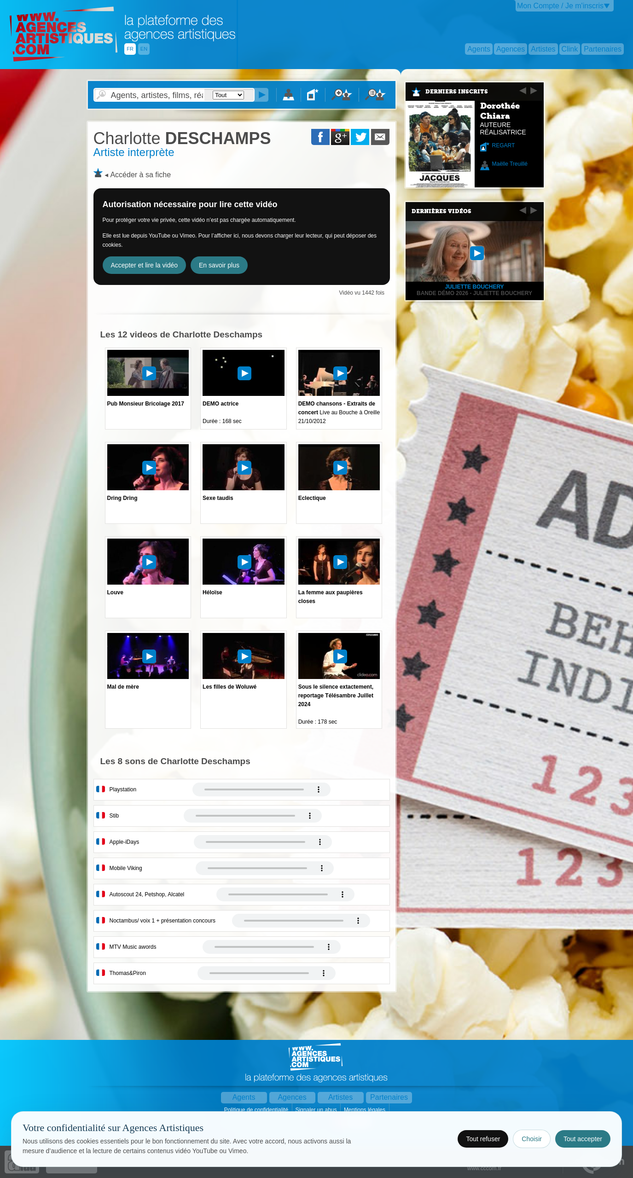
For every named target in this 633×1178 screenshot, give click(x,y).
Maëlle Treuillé (510, 164)
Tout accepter (582, 1139)
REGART (503, 145)
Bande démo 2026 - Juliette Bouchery (474, 293)
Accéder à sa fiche (140, 175)
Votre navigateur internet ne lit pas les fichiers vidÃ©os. (261, 789)
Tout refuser (483, 1139)
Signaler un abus (316, 1110)
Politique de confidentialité (257, 1110)
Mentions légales (365, 1110)
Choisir (532, 1139)
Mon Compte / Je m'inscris (560, 6)
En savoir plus (219, 265)
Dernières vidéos (441, 211)
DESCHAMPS (182, 138)
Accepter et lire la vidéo (144, 265)
